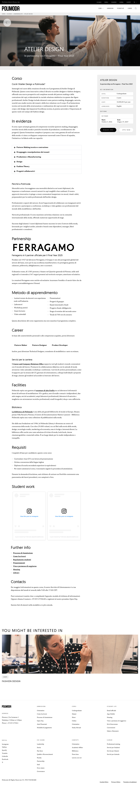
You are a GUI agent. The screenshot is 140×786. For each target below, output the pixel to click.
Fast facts (40, 751)
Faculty (39, 758)
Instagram (5, 744)
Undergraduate (18, 14)
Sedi (38, 764)
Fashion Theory (23, 166)
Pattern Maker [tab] (20, 345)
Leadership (40, 744)
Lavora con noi (76, 758)
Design (19, 162)
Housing (16, 570)
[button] (135, 2)
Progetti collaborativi (26, 171)
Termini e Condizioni (130, 782)
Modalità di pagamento (44, 727)
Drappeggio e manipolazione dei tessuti (33, 152)
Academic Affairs (77, 747)
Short (74, 717)
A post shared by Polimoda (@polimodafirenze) (29, 537)
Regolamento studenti (22, 560)
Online (74, 721)
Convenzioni (111, 727)
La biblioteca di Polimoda (22, 412)
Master (74, 714)
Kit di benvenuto (112, 724)
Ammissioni (41, 706)
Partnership (40, 761)
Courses (9, 14)
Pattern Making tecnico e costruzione (32, 147)
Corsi (74, 706)
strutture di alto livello (45, 391)
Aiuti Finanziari (42, 724)
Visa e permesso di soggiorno (25, 566)
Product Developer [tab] (60, 345)
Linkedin (5, 756)
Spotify (4, 750)
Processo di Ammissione (23, 553)
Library (16, 573)
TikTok (4, 747)
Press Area (75, 754)
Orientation (40, 710)
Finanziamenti (19, 563)
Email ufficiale (111, 710)
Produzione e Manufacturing (29, 157)
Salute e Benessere (113, 731)
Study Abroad (76, 727)
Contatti (75, 740)
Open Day (40, 721)
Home (3, 14)
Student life (112, 706)
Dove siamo (40, 768)
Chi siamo (41, 740)
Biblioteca (75, 751)
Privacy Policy (115, 782)
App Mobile (111, 714)
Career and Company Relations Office (28, 364)
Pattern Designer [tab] (39, 345)
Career (109, 740)
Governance (41, 771)
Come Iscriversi (19, 556)
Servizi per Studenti (113, 747)
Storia (39, 747)
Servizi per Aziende (113, 754)
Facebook (5, 759)
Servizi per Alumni (113, 751)
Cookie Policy (104, 782)
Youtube (4, 753)
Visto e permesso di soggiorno (116, 721)
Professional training (113, 744)
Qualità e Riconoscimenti (45, 754)
